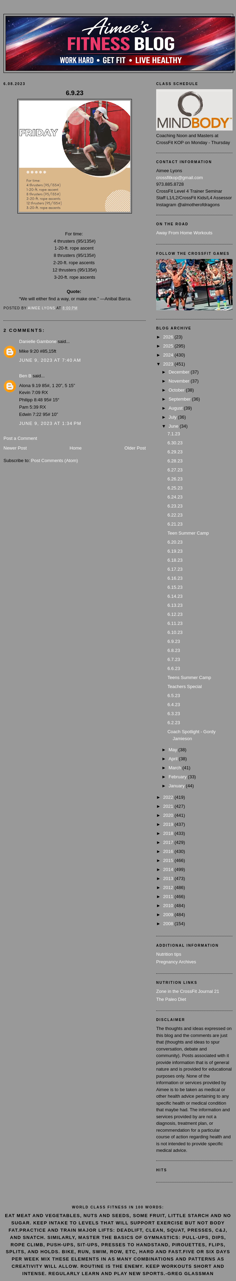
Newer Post (15, 448)
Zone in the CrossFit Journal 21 (187, 991)
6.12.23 (174, 614)
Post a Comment (20, 438)
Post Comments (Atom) (54, 460)
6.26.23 (174, 479)
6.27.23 (174, 469)
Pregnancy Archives (176, 961)
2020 (169, 815)
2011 (169, 896)
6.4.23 (173, 704)
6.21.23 (174, 524)
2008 (169, 923)
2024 (169, 355)
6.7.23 (173, 659)
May (173, 749)
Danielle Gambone (38, 341)
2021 (169, 806)
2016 (169, 851)
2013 (169, 878)
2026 (169, 337)
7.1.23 (173, 433)
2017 (169, 842)
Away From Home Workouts (184, 232)
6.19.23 (174, 551)
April (174, 758)
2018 (169, 833)
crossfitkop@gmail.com (179, 177)
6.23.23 (174, 506)
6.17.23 (174, 569)
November (180, 381)
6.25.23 (174, 488)
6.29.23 (174, 451)
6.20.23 (174, 542)
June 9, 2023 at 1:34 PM (50, 423)
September (180, 399)
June (174, 426)
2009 (169, 914)
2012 (169, 887)
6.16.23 (174, 578)
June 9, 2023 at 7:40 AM (50, 360)
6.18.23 (174, 560)
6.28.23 (174, 460)
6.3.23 (173, 713)
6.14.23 (174, 596)
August (176, 408)
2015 (169, 860)
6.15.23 (174, 587)
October (177, 390)
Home (76, 448)
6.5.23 (173, 695)
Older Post (135, 448)
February (178, 776)
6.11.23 (174, 623)
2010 (169, 905)
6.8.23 (173, 650)
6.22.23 (174, 515)
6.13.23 (174, 605)
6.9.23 (173, 641)
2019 (169, 824)
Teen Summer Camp (188, 533)
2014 (169, 869)
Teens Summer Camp (189, 677)
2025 (169, 346)
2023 (169, 364)
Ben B (25, 375)
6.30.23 (174, 442)
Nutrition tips (168, 954)
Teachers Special (184, 686)
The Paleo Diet (171, 999)
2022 (169, 797)
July (173, 417)
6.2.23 (173, 722)
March (176, 767)
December (180, 372)
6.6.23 (173, 668)
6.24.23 (174, 497)
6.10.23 (174, 632)
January (177, 785)
